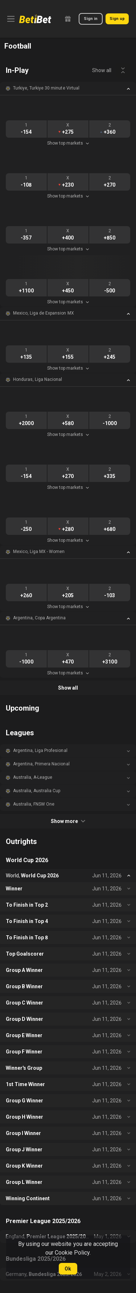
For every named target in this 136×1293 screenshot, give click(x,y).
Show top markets (68, 143)
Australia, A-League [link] (32, 777)
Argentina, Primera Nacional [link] (41, 763)
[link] (35, 19)
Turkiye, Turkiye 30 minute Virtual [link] (46, 88)
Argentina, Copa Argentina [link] (39, 617)
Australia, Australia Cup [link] (36, 790)
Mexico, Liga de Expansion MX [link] (43, 313)
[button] (68, 88)
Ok (68, 1269)
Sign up (117, 18)
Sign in (91, 18)
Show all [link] (101, 70)
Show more (68, 821)
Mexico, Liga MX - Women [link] (39, 551)
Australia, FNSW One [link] (33, 804)
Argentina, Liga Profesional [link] (40, 750)
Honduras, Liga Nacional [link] (37, 379)
